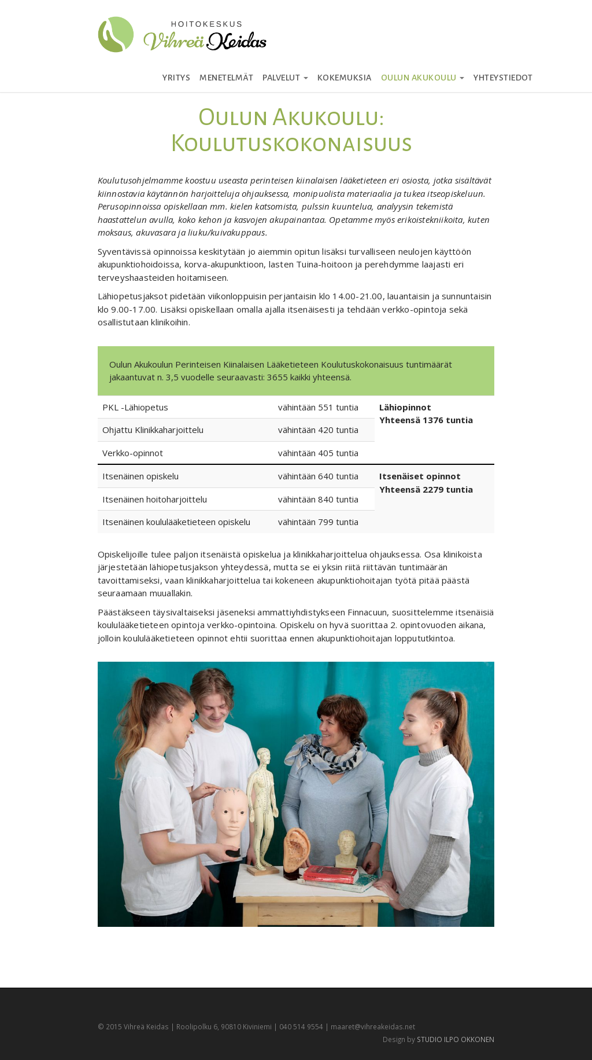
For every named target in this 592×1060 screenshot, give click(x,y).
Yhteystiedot (502, 77)
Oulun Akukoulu (423, 77)
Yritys (176, 77)
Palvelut (285, 77)
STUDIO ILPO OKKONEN (455, 1039)
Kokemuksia (344, 77)
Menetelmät (226, 77)
